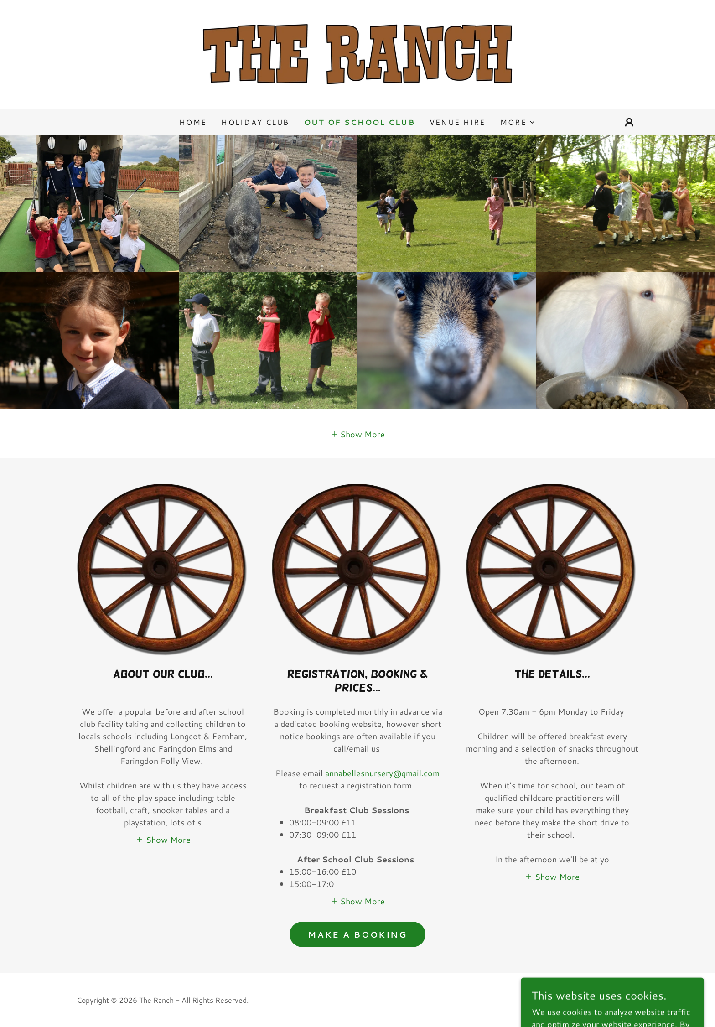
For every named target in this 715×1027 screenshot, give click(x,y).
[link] (357, 53)
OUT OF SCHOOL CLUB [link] (359, 122)
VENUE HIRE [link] (458, 122)
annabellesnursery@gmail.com (382, 773)
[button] (518, 122)
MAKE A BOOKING (357, 934)
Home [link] (193, 122)
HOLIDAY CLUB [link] (255, 122)
